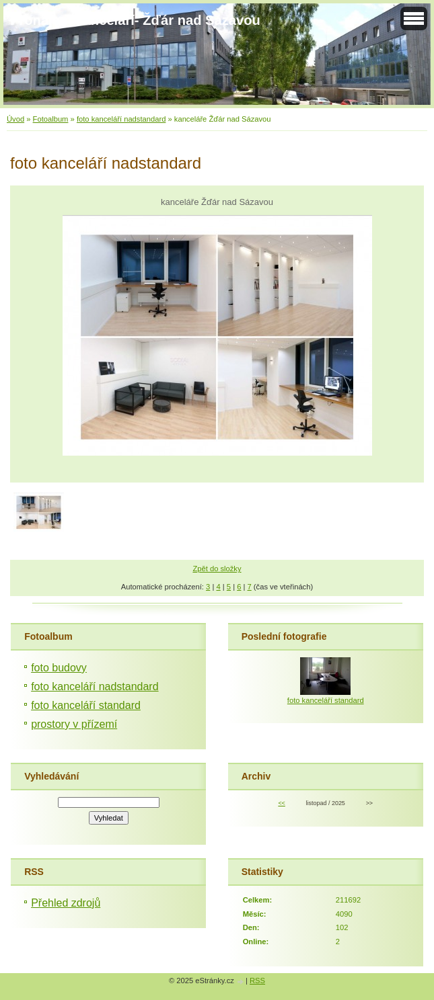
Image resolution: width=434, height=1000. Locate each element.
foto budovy (59, 667)
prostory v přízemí (74, 724)
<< (281, 803)
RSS (257, 980)
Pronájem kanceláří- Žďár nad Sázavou (135, 20)
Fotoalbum (51, 119)
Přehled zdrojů (65, 903)
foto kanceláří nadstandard (121, 119)
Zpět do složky (216, 569)
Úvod (15, 119)
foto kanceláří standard (86, 705)
